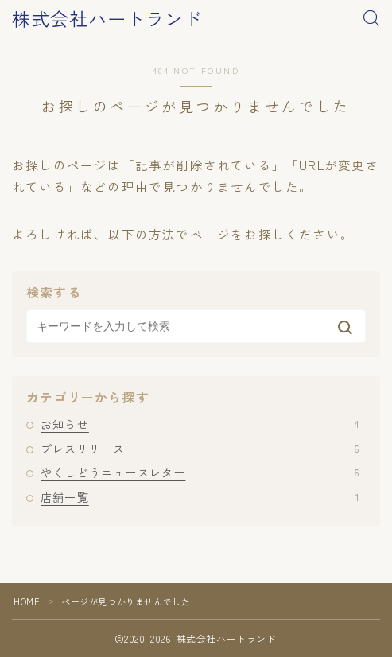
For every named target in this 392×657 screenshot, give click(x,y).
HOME (27, 601)
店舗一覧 (200, 497)
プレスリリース (200, 449)
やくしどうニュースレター (200, 472)
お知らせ (200, 424)
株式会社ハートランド (107, 19)
